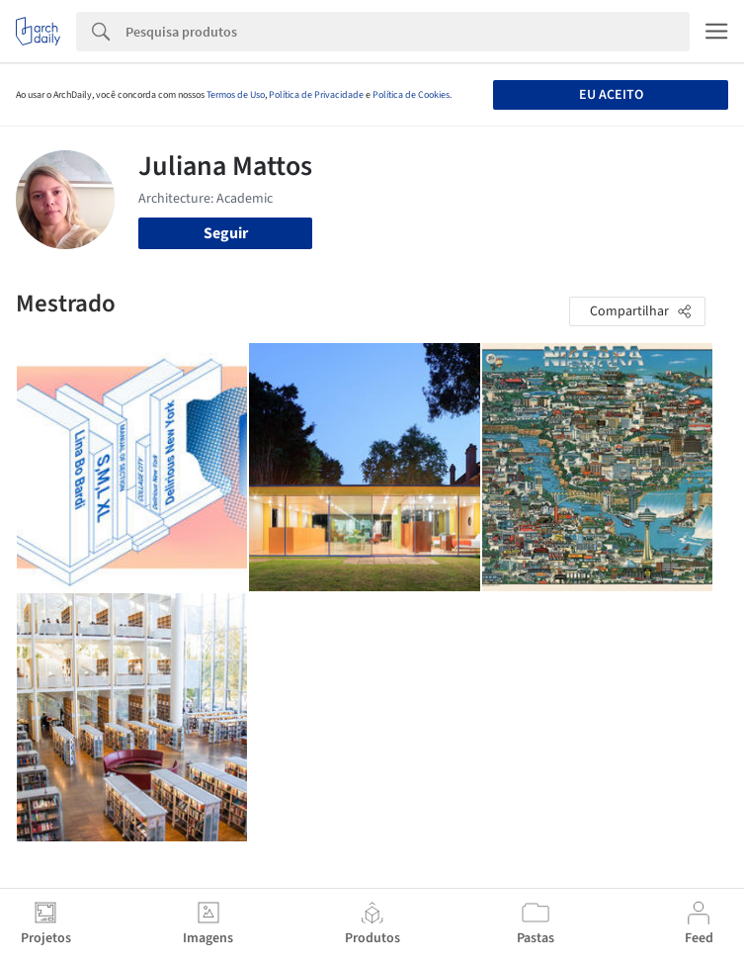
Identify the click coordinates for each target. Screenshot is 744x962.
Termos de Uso (236, 95)
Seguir (226, 233)
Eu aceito (611, 95)
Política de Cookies (411, 95)
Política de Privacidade (316, 95)
